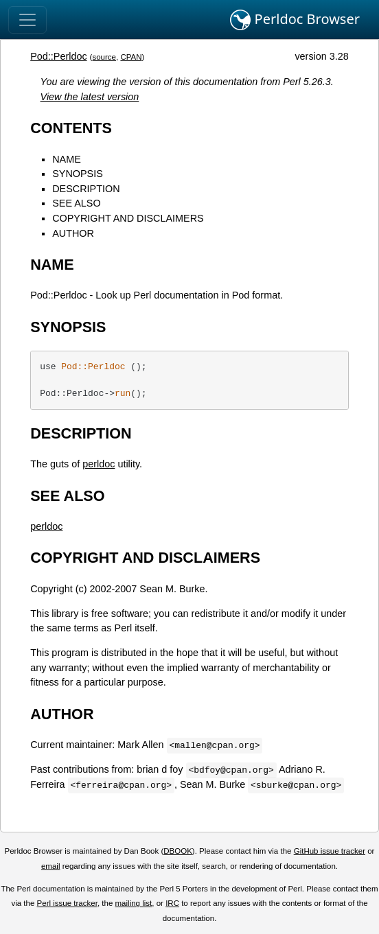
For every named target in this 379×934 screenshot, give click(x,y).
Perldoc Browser (295, 20)
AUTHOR (73, 233)
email (50, 866)
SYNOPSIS (77, 173)
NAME (66, 159)
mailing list (133, 903)
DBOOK (177, 851)
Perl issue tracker (67, 903)
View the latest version (90, 96)
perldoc (98, 463)
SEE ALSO (76, 203)
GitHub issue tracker (329, 851)
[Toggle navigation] (27, 20)
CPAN (130, 57)
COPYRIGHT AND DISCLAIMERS (127, 218)
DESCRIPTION (85, 188)
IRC (172, 903)
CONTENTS (71, 128)
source (104, 57)
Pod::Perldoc (58, 56)
